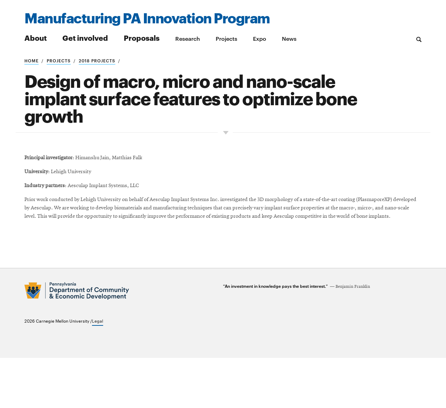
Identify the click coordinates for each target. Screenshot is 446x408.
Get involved (85, 37)
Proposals (142, 37)
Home (31, 60)
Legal (97, 371)
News (289, 38)
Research (187, 38)
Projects (226, 38)
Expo (259, 38)
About (35, 37)
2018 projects (97, 60)
